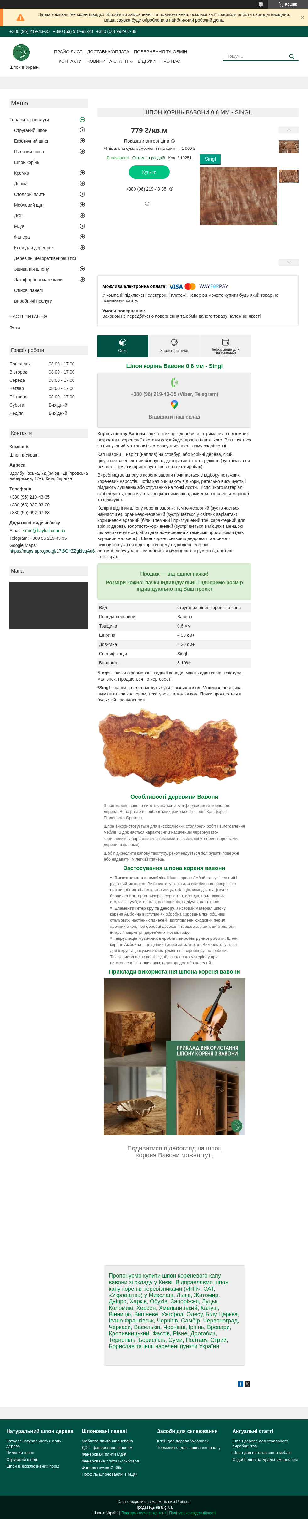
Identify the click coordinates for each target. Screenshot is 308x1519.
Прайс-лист (68, 51)
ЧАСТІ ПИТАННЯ (28, 316)
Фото (14, 327)
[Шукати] (291, 57)
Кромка (21, 173)
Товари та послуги (29, 119)
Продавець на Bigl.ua (154, 1507)
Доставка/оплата (108, 51)
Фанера (22, 237)
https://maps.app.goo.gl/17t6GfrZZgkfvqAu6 (52, 551)
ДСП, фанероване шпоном (107, 1447)
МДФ (19, 226)
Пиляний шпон (29, 151)
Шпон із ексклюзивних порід (32, 1466)
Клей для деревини (34, 247)
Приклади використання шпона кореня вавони (174, 972)
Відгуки (147, 61)
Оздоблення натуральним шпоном (265, 1459)
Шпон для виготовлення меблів (262, 1452)
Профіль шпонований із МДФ (109, 1474)
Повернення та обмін (160, 51)
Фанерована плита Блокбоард (110, 1461)
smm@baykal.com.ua (44, 530)
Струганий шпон (30, 130)
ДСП (19, 215)
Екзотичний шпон (31, 140)
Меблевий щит (29, 205)
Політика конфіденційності (192, 1513)
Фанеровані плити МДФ (104, 1454)
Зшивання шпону (31, 269)
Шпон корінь (26, 162)
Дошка (21, 183)
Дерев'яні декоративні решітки (45, 258)
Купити (149, 172)
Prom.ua (183, 1502)
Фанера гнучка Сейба (102, 1467)
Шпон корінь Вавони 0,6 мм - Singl (174, 366)
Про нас (170, 61)
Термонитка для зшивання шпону (189, 1447)
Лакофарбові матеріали (38, 279)
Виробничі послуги (33, 301)
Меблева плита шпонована (107, 1441)
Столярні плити (30, 194)
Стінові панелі (28, 290)
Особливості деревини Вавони (174, 797)
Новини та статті (107, 61)
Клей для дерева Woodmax (183, 1441)
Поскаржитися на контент (143, 1513)
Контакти (70, 61)
